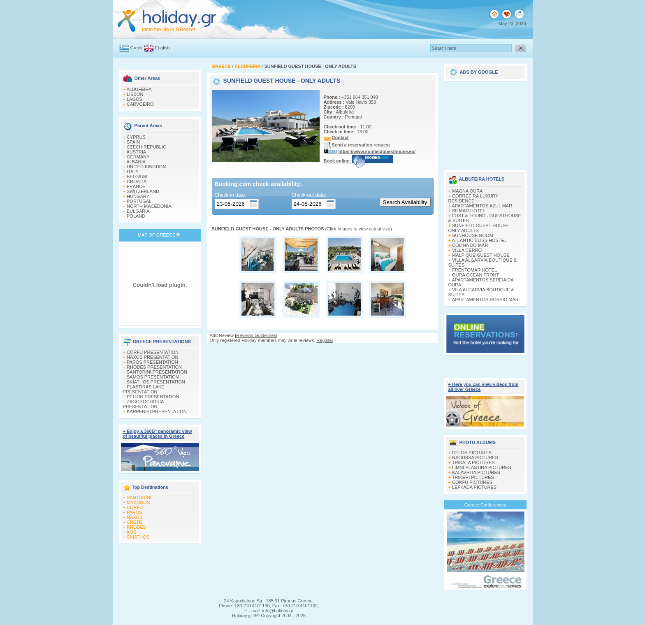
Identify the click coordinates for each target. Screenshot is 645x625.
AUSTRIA (136, 151)
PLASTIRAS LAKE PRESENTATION (144, 389)
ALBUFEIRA (138, 89)
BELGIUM (137, 176)
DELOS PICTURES (472, 452)
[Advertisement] (485, 122)
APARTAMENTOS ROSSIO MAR (485, 299)
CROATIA (136, 181)
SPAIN (133, 141)
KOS (131, 532)
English (162, 47)
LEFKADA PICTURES (474, 487)
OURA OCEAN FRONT (475, 274)
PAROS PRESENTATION (152, 362)
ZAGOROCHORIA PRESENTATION (143, 404)
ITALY (133, 171)
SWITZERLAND (143, 191)
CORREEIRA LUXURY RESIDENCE (473, 198)
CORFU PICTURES (472, 482)
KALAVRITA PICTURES (476, 472)
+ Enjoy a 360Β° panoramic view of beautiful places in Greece (157, 434)
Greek (136, 47)
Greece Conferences (485, 504)
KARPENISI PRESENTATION (157, 411)
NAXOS (135, 517)
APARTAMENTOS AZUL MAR (482, 205)
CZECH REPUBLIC (146, 146)
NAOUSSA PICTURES (475, 457)
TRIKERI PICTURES (473, 477)
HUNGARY (138, 196)
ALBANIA (135, 161)
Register (324, 340)
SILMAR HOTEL (468, 210)
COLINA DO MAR (470, 245)
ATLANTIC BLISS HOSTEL (479, 240)
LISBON (135, 94)
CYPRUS (136, 137)
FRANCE (136, 186)
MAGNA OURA (467, 190)
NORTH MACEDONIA (149, 206)
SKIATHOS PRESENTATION (156, 381)
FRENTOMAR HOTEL (474, 269)
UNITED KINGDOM (147, 166)
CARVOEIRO (140, 104)
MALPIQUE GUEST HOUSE (481, 255)
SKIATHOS (138, 536)
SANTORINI (139, 497)
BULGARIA (138, 211)
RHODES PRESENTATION (154, 367)
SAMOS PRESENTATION (153, 376)
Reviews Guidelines (256, 335)
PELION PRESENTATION (153, 396)
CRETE (134, 522)
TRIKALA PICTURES (473, 462)
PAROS (134, 512)
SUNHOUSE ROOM (472, 235)
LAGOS (134, 99)
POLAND (136, 216)
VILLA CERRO (467, 250)
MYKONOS (138, 502)
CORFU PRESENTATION (153, 352)
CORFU (135, 507)
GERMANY (138, 156)
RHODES (136, 527)
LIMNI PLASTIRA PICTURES (481, 467)
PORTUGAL (139, 201)
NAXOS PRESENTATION (153, 357)
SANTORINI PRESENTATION (157, 371)
